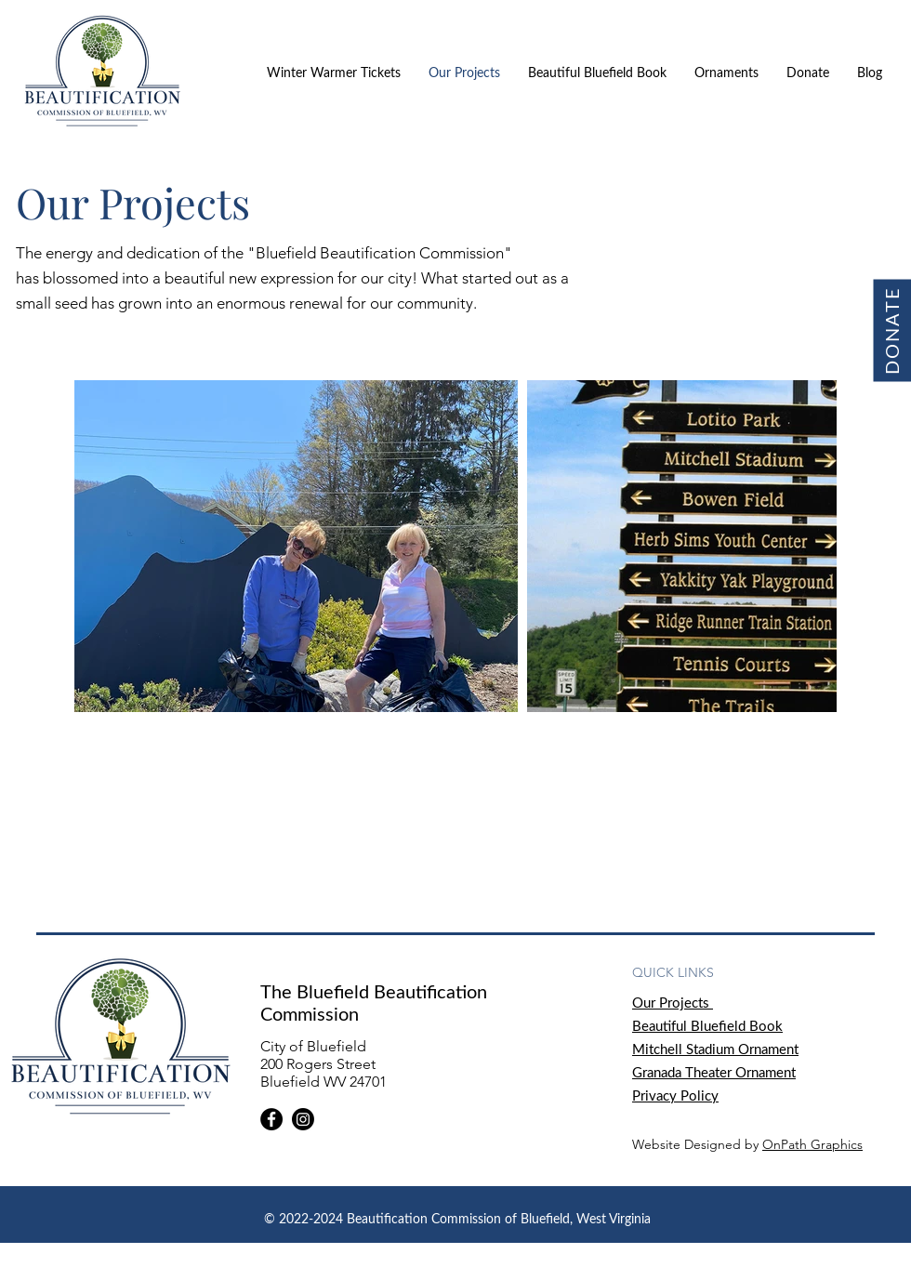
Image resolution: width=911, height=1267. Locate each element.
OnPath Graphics (812, 1144)
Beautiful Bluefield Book (707, 1027)
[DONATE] (892, 330)
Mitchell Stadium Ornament (715, 1050)
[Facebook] (271, 1119)
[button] (726, 74)
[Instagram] (303, 1119)
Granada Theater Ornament (714, 1073)
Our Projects (672, 1003)
